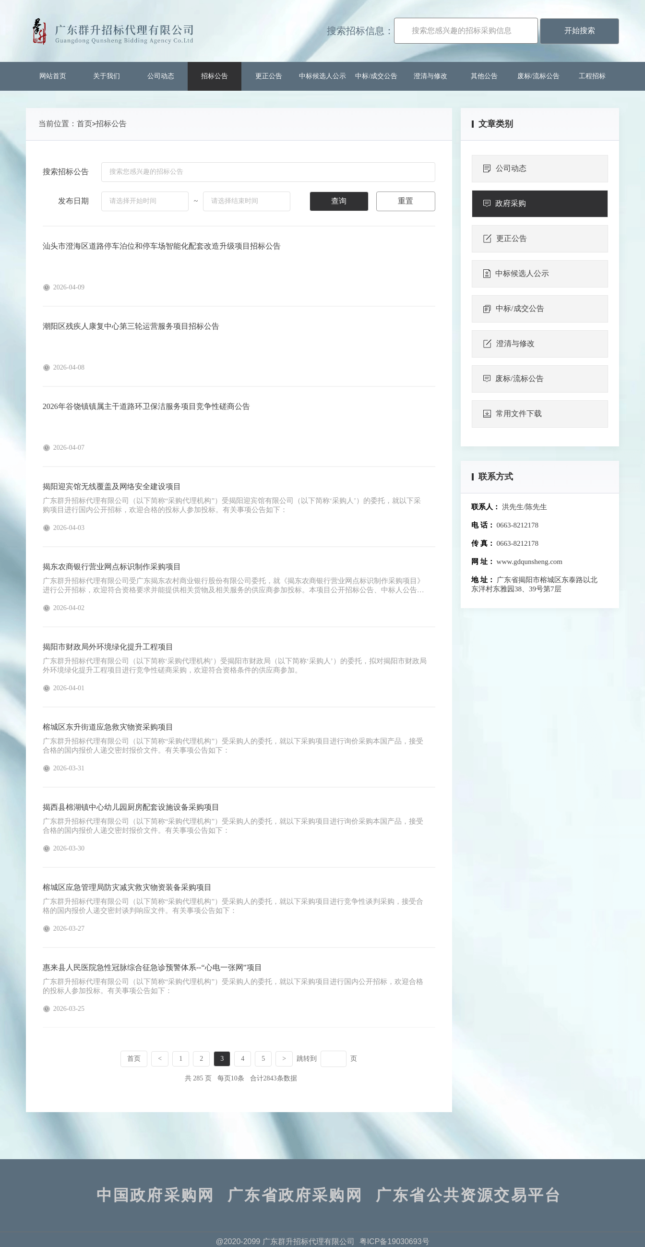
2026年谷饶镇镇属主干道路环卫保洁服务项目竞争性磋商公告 (146, 406)
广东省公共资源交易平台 (468, 1195)
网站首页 (52, 76)
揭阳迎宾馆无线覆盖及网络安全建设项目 (112, 486)
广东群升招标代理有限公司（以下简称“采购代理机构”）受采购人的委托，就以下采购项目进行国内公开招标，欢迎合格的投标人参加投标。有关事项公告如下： (233, 986)
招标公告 (214, 76)
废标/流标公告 (538, 76)
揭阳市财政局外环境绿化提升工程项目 (108, 647)
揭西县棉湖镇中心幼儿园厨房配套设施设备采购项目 (131, 807)
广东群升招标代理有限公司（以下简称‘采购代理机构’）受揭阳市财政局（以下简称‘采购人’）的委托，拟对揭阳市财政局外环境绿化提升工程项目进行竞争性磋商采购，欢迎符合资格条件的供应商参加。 (235, 665)
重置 (405, 201)
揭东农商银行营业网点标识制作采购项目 (112, 567)
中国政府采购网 (155, 1195)
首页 (84, 124)
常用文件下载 (512, 413)
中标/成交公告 (376, 76)
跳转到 (307, 1058)
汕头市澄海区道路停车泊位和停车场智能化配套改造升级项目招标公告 (162, 246)
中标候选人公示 (322, 76)
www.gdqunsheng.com (529, 561)
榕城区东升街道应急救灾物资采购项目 (108, 727)
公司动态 (160, 76)
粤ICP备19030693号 (394, 1241)
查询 (338, 201)
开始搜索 (579, 30)
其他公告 (484, 76)
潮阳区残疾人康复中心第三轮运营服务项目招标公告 (131, 326)
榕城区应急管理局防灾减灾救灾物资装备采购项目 (127, 887)
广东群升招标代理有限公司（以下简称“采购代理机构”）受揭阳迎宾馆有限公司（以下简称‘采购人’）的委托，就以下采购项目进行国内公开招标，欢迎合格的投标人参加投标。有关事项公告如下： (232, 505)
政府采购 (504, 203)
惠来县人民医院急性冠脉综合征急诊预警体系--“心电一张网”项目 (152, 967)
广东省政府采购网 (295, 1195)
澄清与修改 (430, 76)
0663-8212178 (518, 525)
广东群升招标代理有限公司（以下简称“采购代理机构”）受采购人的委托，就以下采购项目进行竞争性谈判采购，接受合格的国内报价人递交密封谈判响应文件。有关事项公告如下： (233, 906)
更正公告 (268, 76)
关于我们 (106, 76)
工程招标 (592, 76)
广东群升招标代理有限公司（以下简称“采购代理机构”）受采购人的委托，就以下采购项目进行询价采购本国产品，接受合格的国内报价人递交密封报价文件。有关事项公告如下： (233, 745)
